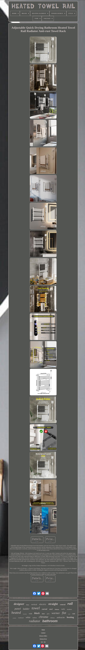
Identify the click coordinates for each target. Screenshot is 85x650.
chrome (43, 617)
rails (63, 609)
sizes (43, 614)
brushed (25, 614)
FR (44, 642)
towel (36, 608)
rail (70, 604)
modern (69, 609)
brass (27, 605)
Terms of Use (43, 639)
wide (30, 614)
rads (73, 614)
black (37, 613)
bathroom (50, 621)
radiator (34, 621)
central (62, 605)
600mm (52, 618)
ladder (26, 608)
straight (53, 604)
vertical (34, 604)
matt (69, 614)
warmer (56, 613)
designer (19, 604)
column (14, 618)
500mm (57, 609)
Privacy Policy (43, 636)
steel (51, 609)
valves (34, 618)
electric (42, 604)
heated (16, 613)
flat (64, 613)
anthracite (61, 617)
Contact (43, 633)
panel (18, 608)
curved (44, 609)
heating (70, 617)
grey (48, 614)
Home (43, 629)
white (28, 617)
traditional (21, 618)
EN (42, 642)
